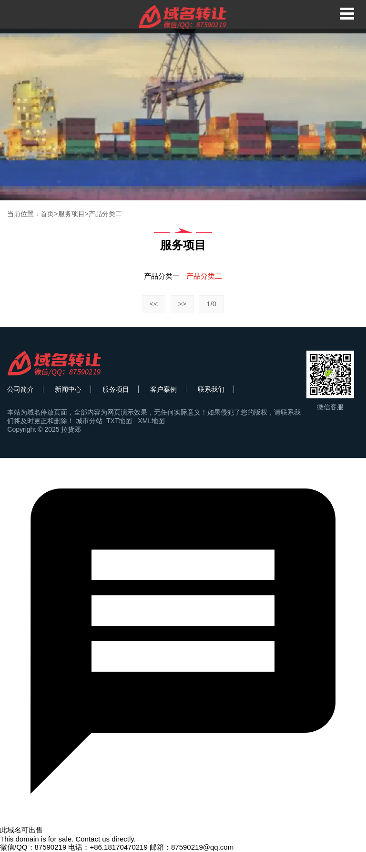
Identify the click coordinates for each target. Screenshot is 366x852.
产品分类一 (162, 276)
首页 (47, 214)
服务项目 (71, 214)
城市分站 (89, 421)
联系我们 (211, 389)
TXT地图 (119, 421)
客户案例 (163, 389)
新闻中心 (68, 389)
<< (154, 304)
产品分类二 (105, 214)
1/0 (211, 304)
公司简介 (20, 389)
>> (182, 304)
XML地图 (151, 421)
